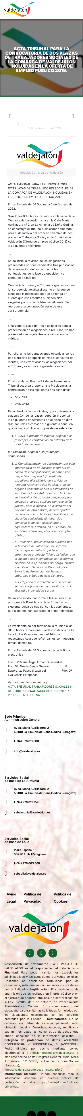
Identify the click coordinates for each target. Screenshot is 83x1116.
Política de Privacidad (32, 897)
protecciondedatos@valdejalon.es (50, 1052)
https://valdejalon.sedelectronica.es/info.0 (33, 1069)
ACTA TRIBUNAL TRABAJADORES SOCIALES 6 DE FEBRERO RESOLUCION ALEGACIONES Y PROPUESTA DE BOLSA (40, 691)
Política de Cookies (62, 897)
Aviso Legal (11, 897)
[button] (71, 9)
